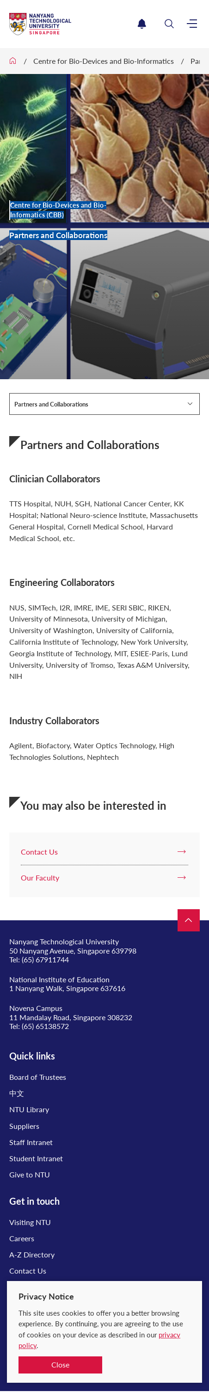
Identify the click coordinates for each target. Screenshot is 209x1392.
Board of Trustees (37, 1076)
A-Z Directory (32, 1254)
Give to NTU (29, 1174)
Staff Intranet (31, 1142)
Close (60, 1364)
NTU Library (29, 1109)
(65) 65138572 (45, 1026)
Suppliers (24, 1125)
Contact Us (27, 1270)
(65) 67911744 (45, 959)
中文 (16, 1093)
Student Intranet (36, 1158)
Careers (21, 1238)
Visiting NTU (30, 1222)
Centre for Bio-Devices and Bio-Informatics (103, 60)
